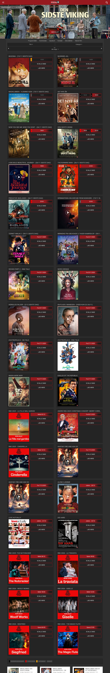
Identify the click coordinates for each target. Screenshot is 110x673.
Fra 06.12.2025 (90, 414)
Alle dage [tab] (55, 48)
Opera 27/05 (90, 627)
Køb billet (55, 32)
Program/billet (32, 41)
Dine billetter (68, 41)
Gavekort (52, 41)
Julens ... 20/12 (90, 485)
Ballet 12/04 (90, 592)
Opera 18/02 (90, 556)
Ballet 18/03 (41, 592)
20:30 (94, 130)
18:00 (37, 130)
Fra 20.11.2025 (41, 272)
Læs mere (41, 68)
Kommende (43, 41)
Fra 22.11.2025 (41, 237)
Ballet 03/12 (41, 414)
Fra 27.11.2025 (41, 343)
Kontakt (60, 41)
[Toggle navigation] (3, 2)
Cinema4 (52, 2)
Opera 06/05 (41, 627)
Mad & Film (78, 41)
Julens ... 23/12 (90, 521)
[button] (4, 33)
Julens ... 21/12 (41, 521)
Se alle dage (41, 64)
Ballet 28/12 (41, 556)
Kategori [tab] (78, 44)
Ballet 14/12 (41, 450)
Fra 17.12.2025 (90, 450)
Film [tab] (30, 44)
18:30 (94, 95)
